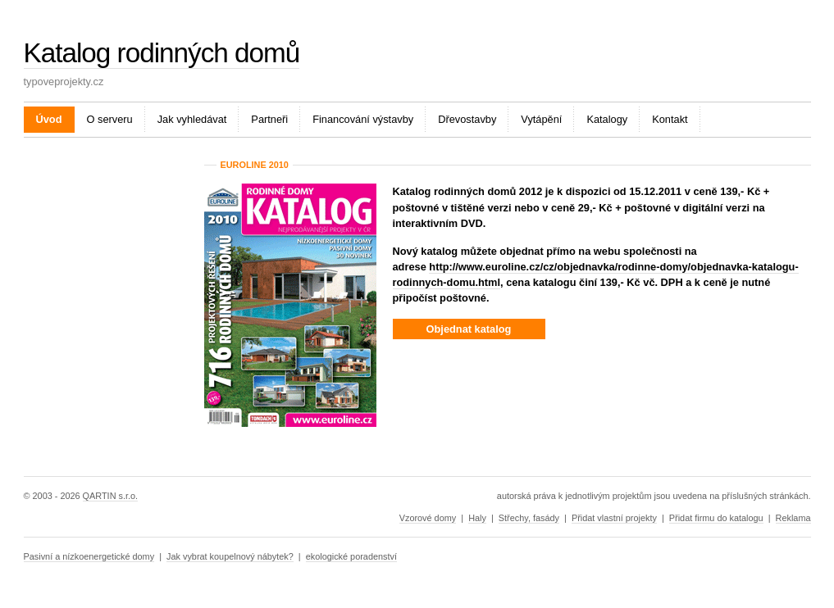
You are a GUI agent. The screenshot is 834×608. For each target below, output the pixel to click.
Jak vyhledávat (192, 119)
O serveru (110, 119)
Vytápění (541, 119)
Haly (477, 518)
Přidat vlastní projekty (614, 518)
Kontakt (669, 119)
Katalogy (606, 119)
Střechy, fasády (529, 518)
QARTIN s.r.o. (110, 496)
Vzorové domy (428, 518)
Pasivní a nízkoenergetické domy (89, 556)
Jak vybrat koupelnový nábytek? (230, 556)
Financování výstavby (362, 119)
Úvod (49, 119)
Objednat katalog (469, 329)
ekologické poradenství (351, 556)
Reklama (793, 518)
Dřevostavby (467, 119)
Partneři (269, 119)
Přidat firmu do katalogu (716, 518)
